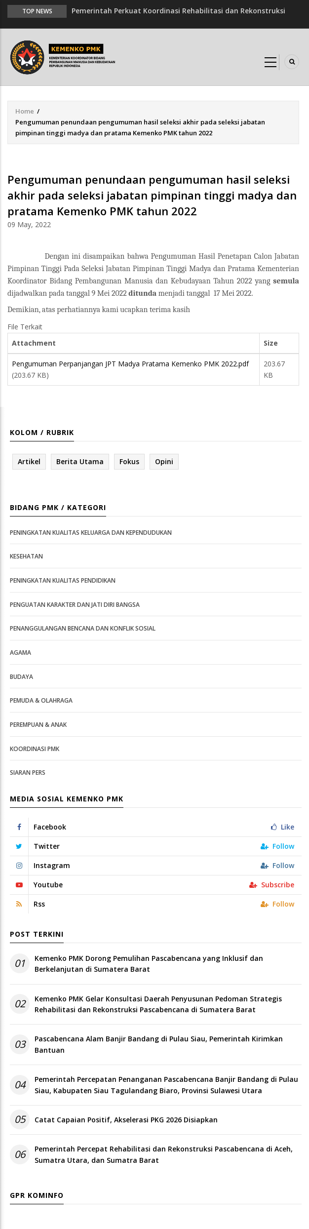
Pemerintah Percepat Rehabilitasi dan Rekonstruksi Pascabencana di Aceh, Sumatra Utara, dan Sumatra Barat (164, 1154)
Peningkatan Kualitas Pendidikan (63, 580)
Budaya (21, 677)
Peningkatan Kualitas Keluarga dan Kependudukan (91, 532)
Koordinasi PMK (34, 749)
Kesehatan (26, 556)
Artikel (29, 461)
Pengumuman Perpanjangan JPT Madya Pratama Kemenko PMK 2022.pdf (130, 363)
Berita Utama (80, 461)
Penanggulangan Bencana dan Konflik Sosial (82, 628)
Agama (20, 652)
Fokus (129, 461)
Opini (164, 461)
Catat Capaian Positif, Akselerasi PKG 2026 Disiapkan (126, 1119)
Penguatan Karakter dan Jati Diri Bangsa (75, 604)
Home (24, 111)
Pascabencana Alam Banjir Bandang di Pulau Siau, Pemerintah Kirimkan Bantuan (159, 1044)
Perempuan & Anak (38, 724)
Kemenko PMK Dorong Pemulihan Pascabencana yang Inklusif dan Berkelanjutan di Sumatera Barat (149, 963)
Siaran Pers (27, 772)
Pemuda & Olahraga (41, 700)
